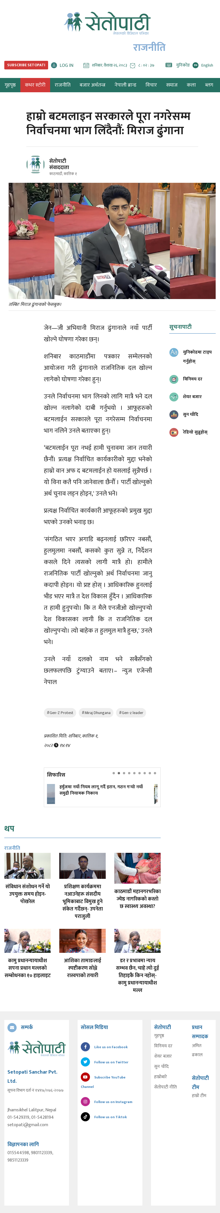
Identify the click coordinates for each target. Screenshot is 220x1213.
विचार (151, 85)
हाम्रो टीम (199, 1095)
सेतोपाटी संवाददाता (59, 164)
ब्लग (209, 85)
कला (191, 85)
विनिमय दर (163, 1046)
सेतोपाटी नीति (165, 1087)
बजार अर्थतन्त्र (92, 85)
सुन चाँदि (161, 1066)
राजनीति (62, 85)
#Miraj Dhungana (96, 712)
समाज (172, 85)
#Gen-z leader (131, 712)
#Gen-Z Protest (60, 712)
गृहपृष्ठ (159, 1035)
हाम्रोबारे (160, 1076)
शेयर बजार (163, 1056)
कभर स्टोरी (35, 85)
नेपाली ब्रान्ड (125, 85)
